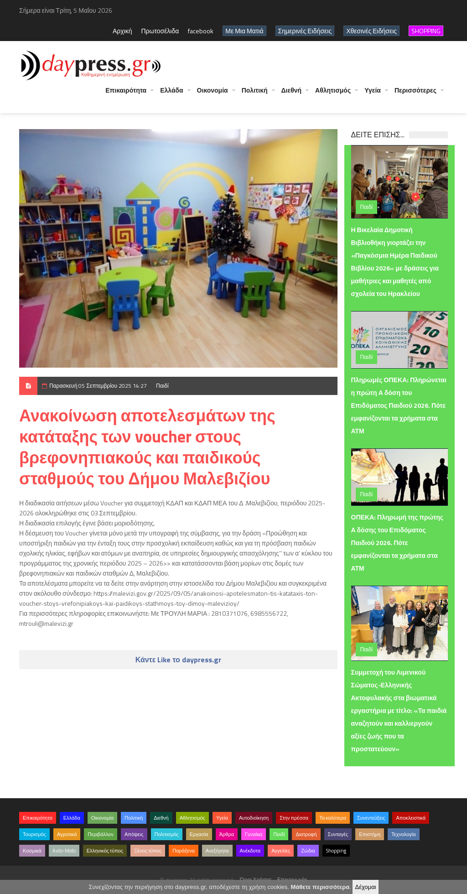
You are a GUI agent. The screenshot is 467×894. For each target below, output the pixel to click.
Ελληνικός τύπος (105, 850)
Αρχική (122, 31)
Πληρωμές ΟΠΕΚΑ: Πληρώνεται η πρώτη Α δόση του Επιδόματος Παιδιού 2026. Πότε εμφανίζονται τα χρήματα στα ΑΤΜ (398, 405)
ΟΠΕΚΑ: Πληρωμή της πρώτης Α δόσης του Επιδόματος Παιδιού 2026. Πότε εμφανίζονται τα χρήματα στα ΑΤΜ (397, 542)
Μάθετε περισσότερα (320, 887)
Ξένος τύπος (147, 850)
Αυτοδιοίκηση (254, 817)
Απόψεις (134, 834)
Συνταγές (338, 834)
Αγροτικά (67, 834)
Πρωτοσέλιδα (160, 31)
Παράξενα (183, 850)
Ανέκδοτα (250, 850)
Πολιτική (255, 94)
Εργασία (199, 834)
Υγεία (372, 94)
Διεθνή (291, 94)
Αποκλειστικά (410, 817)
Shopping (336, 850)
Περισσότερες (415, 94)
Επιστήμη (369, 834)
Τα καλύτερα (332, 817)
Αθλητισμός (333, 94)
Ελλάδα (171, 94)
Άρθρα (226, 834)
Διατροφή (306, 834)
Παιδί (162, 385)
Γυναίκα (253, 834)
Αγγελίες (280, 850)
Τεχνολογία (403, 834)
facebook (200, 31)
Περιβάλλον (101, 834)
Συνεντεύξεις (371, 817)
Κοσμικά (32, 850)
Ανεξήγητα (217, 850)
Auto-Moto (64, 850)
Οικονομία (212, 94)
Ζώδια (308, 850)
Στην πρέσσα (294, 817)
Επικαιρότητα (125, 94)
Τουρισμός (34, 834)
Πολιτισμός (167, 834)
